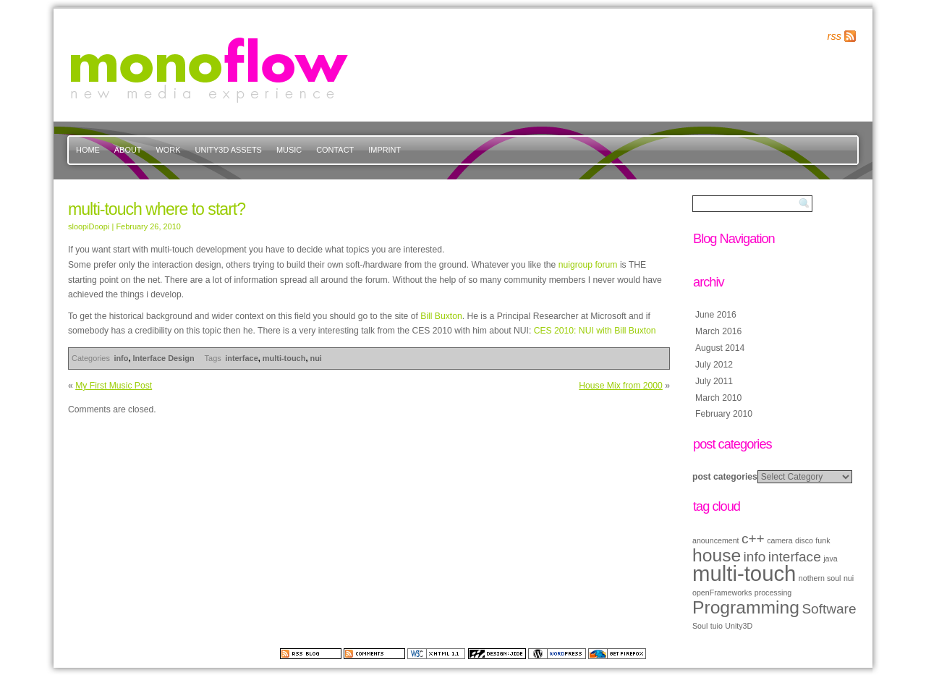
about (128, 149)
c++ (753, 538)
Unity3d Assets (228, 149)
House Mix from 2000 (621, 386)
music (289, 149)
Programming (745, 607)
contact (335, 149)
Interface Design (164, 358)
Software (829, 608)
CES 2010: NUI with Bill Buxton (595, 331)
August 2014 (719, 348)
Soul (700, 625)
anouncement (715, 540)
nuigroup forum (588, 265)
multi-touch (284, 358)
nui (315, 358)
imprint (384, 149)
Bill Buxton (441, 316)
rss (834, 36)
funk (822, 540)
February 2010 (723, 414)
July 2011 (714, 381)
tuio (716, 625)
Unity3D (738, 625)
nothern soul (820, 578)
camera (780, 540)
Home (88, 149)
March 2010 (718, 398)
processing (773, 592)
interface (241, 358)
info (121, 358)
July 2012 (714, 365)
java (830, 558)
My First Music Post (113, 386)
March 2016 (718, 331)
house (716, 555)
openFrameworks (722, 592)
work (168, 149)
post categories (724, 477)
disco (804, 540)
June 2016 (715, 315)
